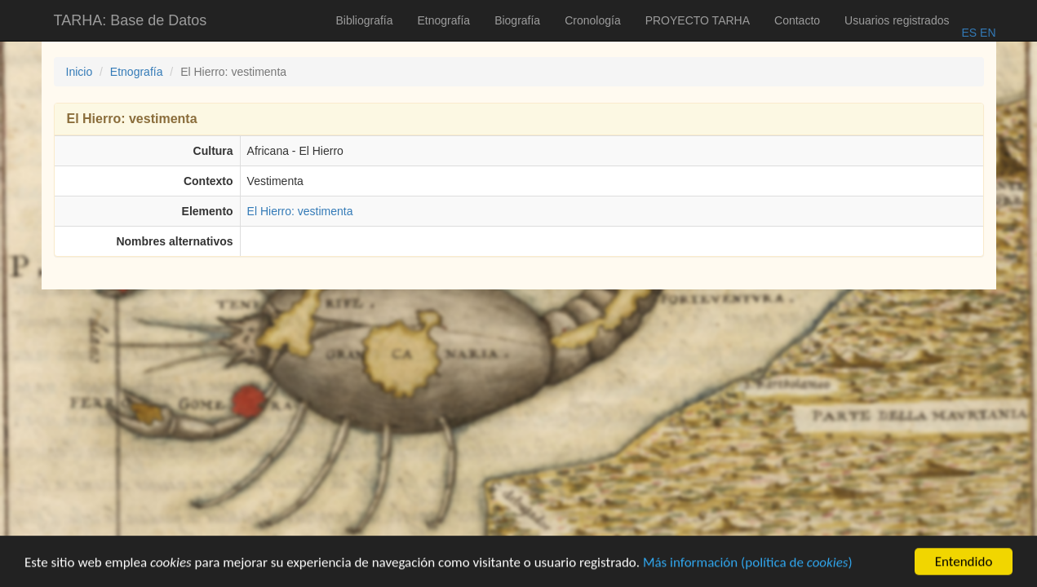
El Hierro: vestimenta (300, 211)
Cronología (593, 20)
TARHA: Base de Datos (130, 20)
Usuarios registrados (896, 20)
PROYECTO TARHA (697, 20)
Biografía (517, 20)
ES (969, 32)
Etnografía (444, 20)
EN (986, 32)
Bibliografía (363, 20)
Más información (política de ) (748, 563)
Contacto (797, 20)
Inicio (79, 71)
